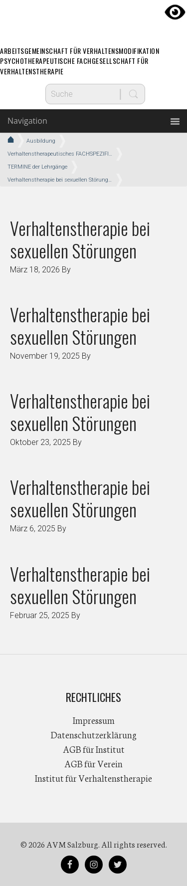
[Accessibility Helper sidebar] (175, 12)
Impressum (94, 719)
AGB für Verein (93, 763)
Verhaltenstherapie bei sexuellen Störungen (80, 239)
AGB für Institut (94, 748)
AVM (94, 17)
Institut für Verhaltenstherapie (93, 777)
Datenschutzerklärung (94, 734)
